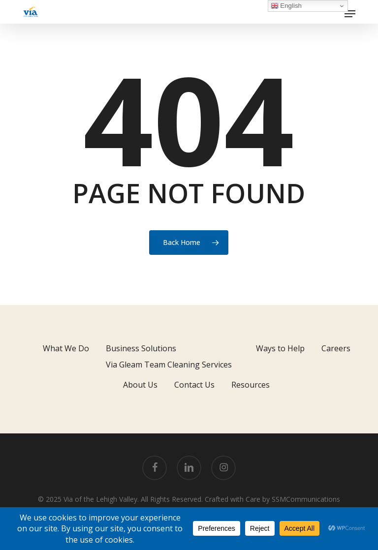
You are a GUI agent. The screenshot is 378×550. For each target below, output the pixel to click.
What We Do (66, 348)
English (286, 6)
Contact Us (194, 384)
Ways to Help (280, 348)
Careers (335, 348)
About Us (140, 384)
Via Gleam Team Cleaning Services (169, 364)
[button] (350, 14)
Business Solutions (141, 348)
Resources (250, 384)
